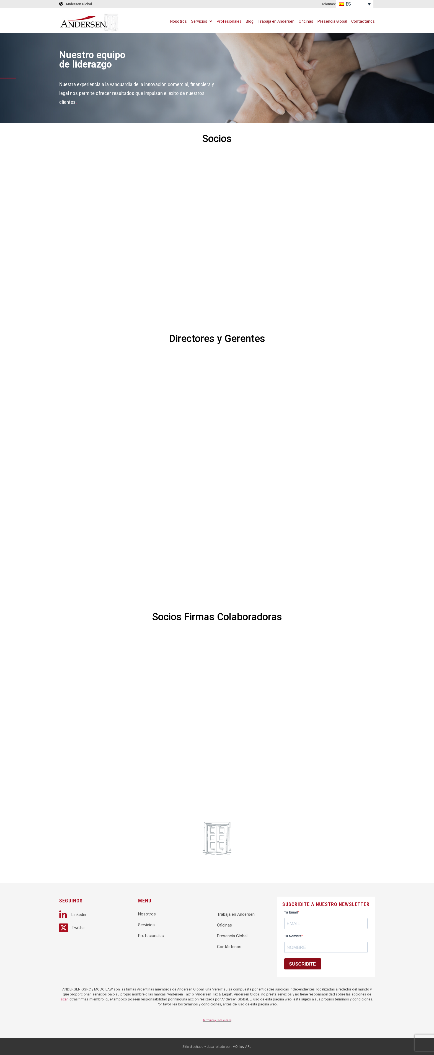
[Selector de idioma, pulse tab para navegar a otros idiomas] (355, 4)
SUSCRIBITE (302, 964)
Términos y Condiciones (217, 1020)
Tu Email (291, 912)
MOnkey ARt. (242, 1047)
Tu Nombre (292, 936)
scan (65, 999)
